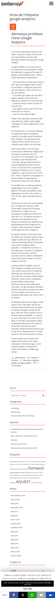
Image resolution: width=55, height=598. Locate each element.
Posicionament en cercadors (22, 416)
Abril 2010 (14, 543)
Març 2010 (14, 547)
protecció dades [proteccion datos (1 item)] (27, 478)
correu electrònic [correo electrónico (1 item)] (25, 464)
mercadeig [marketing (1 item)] (13, 475)
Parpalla (14, 440)
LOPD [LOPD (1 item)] (41, 472)
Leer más (27, 588)
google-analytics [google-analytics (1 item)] (20, 472)
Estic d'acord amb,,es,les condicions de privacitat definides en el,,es (27, 583)
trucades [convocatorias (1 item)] (42, 461)
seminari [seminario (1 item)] (13, 482)
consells (14, 408)
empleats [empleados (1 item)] (42, 464)
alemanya (27, 360)
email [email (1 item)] (36, 464)
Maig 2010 (14, 539)
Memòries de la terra (19, 444)
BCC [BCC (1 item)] (24, 461)
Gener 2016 (15, 499)
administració (20, 357)
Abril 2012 (14, 511)
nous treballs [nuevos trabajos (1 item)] (21, 475)
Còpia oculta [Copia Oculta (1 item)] (14, 464)
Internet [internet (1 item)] (36, 472)
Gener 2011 (15, 519)
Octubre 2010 (16, 523)
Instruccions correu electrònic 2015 (24, 448)
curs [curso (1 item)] (32, 464)
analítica (35, 360)
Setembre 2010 (16, 527)
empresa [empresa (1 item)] (13, 469)
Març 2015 (14, 503)
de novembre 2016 (18, 495)
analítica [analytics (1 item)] (19, 461)
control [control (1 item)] (36, 461)
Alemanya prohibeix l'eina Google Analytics (27, 37)
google (14, 363)
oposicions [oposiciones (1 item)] (29, 475)
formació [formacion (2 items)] (36, 468)
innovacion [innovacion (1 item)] (29, 472)
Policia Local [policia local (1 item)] (38, 475)
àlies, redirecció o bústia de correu (24, 436)
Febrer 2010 (15, 551)
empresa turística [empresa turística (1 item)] (22, 469)
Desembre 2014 (17, 507)
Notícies (14, 360)
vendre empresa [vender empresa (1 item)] (36, 482)
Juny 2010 (14, 535)
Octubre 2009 (16, 555)
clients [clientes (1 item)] (31, 461)
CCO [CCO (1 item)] (27, 461)
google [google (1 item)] (12, 472)
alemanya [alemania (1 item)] (13, 461)
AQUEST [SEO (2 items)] (23, 481)
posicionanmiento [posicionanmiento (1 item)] (16, 478)
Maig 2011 (14, 515)
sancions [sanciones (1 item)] (36, 478)
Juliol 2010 (14, 531)
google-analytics (24, 363)
